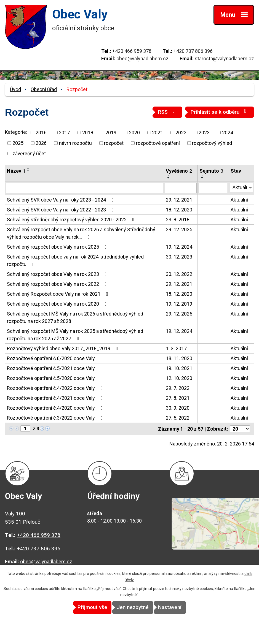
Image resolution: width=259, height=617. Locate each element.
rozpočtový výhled (212, 143)
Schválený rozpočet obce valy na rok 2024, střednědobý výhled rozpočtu (75, 260)
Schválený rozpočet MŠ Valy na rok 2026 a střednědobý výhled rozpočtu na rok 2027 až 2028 (75, 317)
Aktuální (239, 200)
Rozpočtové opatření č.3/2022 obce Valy (56, 418)
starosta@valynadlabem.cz (224, 58)
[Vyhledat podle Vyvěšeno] (181, 188)
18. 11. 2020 (179, 358)
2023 (204, 132)
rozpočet (114, 143)
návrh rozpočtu (75, 143)
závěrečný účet (29, 153)
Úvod (15, 89)
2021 (157, 132)
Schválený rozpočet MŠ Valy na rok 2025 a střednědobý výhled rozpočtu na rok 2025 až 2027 (75, 334)
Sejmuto (211, 171)
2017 (64, 132)
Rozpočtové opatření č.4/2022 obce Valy (56, 388)
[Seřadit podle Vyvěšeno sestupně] (169, 178)
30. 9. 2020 (177, 408)
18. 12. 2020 (179, 210)
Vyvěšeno (179, 171)
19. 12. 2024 (179, 247)
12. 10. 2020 (179, 378)
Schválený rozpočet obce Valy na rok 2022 (58, 284)
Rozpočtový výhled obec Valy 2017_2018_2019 (63, 348)
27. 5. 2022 (177, 418)
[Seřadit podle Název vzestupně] (28, 168)
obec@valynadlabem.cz (142, 58)
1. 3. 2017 (176, 348)
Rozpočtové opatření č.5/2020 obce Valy (56, 378)
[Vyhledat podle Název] (84, 188)
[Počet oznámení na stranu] (240, 428)
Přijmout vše (83, 607)
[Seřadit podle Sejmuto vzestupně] (202, 176)
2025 (17, 143)
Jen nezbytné (133, 607)
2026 (41, 143)
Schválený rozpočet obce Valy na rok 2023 (58, 274)
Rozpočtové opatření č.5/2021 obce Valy (56, 368)
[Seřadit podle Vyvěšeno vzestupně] (169, 176)
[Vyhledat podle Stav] (241, 187)
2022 (180, 132)
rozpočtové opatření (158, 143)
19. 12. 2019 (179, 304)
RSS (167, 111)
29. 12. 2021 (179, 200)
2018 (87, 132)
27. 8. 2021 (177, 398)
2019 (110, 132)
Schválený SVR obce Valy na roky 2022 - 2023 (61, 210)
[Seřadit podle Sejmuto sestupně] (202, 178)
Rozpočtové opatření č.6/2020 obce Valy (56, 358)
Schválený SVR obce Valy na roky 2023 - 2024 (61, 200)
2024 (227, 132)
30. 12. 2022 (179, 274)
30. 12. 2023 (179, 257)
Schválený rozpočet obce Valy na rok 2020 (58, 304)
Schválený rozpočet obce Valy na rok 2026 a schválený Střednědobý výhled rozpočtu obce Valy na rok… (81, 233)
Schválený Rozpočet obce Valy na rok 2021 (58, 294)
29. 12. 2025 (179, 229)
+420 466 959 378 (131, 51)
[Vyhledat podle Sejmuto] (213, 188)
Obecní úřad (44, 89)
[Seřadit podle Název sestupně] (28, 170)
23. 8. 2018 (177, 219)
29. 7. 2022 (177, 388)
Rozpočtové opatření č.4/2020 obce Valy (56, 408)
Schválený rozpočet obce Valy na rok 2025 (58, 247)
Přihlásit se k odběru (220, 111)
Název (16, 171)
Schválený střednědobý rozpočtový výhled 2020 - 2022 (72, 219)
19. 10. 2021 (179, 368)
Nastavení (179, 607)
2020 (134, 132)
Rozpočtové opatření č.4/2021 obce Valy (56, 398)
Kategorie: (16, 132)
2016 (41, 132)
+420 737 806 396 (193, 51)
